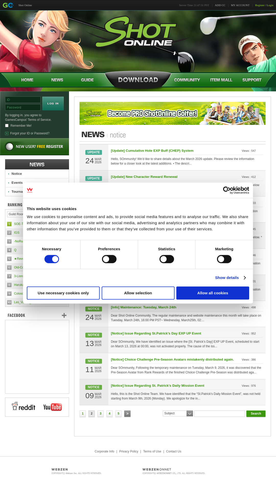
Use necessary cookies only (63, 293)
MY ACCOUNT (240, 5)
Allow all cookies (212, 293)
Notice (17, 174)
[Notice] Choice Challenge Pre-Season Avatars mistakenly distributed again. (172, 359)
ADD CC (220, 5)
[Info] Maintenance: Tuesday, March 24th (143, 307)
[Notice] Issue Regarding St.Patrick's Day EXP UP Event (156, 333)
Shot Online (25, 5)
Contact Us (173, 451)
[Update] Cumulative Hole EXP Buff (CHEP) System (152, 151)
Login (270, 5)
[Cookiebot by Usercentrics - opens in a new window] (226, 190)
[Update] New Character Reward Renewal (144, 177)
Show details (227, 277)
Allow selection (138, 293)
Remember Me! (21, 125)
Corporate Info (104, 451)
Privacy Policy (128, 451)
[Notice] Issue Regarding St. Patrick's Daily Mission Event (157, 385)
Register (259, 5)
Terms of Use (152, 451)
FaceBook (37, 315)
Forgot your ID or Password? (29, 133)
